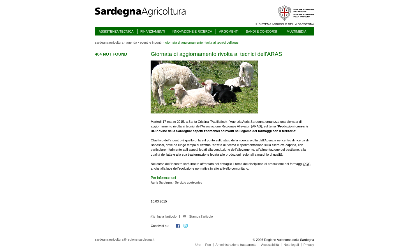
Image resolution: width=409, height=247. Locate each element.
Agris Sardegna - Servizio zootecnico (176, 182)
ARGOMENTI (229, 31)
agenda (131, 42)
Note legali (291, 244)
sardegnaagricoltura (109, 42)
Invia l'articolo (167, 216)
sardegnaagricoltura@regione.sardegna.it (124, 239)
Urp (198, 244)
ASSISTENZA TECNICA (116, 31)
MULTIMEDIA (296, 31)
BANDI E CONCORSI (261, 31)
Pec (208, 244)
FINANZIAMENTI (152, 31)
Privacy (309, 244)
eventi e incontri (151, 42)
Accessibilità (270, 244)
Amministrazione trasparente (236, 244)
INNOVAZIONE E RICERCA (192, 31)
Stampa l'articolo (201, 216)
